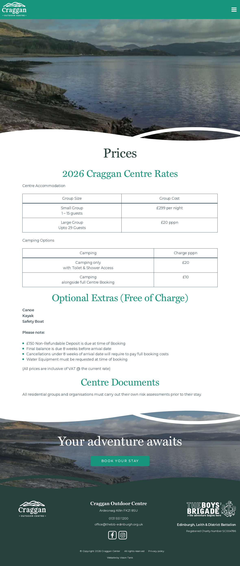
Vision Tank (126, 557)
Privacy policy (156, 551)
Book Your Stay (120, 461)
